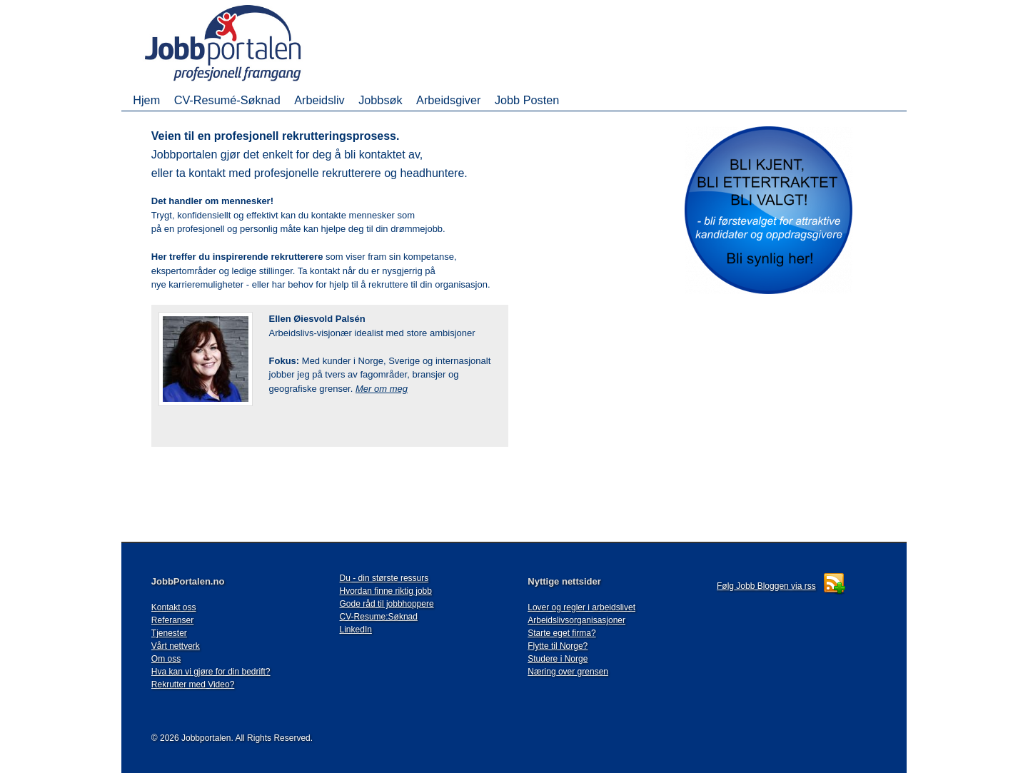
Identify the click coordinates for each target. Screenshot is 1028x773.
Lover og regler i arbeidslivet (581, 607)
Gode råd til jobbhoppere (387, 604)
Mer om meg (382, 388)
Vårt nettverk (175, 646)
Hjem (146, 100)
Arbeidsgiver (448, 100)
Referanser (172, 620)
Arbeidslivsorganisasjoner (576, 620)
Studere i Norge (558, 659)
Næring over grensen (568, 672)
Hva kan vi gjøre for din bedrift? (211, 672)
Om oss (166, 659)
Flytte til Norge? (558, 646)
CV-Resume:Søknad (379, 617)
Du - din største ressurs (384, 578)
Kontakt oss (173, 607)
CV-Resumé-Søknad (227, 100)
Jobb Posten (527, 100)
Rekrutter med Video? (193, 684)
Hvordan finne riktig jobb (386, 591)
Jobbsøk (380, 100)
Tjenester (169, 633)
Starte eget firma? (561, 633)
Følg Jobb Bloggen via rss (766, 586)
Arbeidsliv (319, 100)
